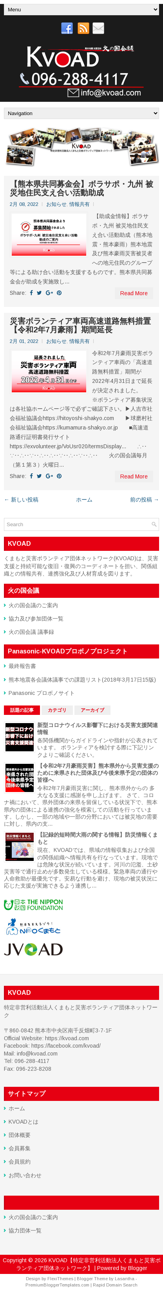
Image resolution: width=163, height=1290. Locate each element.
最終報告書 (22, 666)
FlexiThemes (60, 1278)
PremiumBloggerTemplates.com (57, 1285)
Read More (134, 293)
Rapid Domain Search (115, 1285)
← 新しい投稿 (21, 499)
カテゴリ (57, 710)
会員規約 (20, 1161)
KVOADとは (23, 1122)
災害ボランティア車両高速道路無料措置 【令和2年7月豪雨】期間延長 (80, 325)
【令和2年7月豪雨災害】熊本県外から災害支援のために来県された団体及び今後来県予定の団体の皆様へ (98, 773)
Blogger (137, 1268)
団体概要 (20, 1135)
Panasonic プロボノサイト (42, 693)
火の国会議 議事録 (31, 632)
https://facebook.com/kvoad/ (66, 1046)
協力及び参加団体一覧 (36, 618)
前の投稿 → (144, 499)
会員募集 (20, 1148)
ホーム (84, 499)
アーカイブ (92, 710)
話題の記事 (22, 710)
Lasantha (124, 1278)
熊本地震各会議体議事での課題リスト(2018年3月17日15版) (82, 680)
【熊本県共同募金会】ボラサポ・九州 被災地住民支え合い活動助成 (81, 188)
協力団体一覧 (25, 1230)
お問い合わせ (25, 1175)
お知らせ (56, 204)
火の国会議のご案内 (33, 605)
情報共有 (79, 204)
